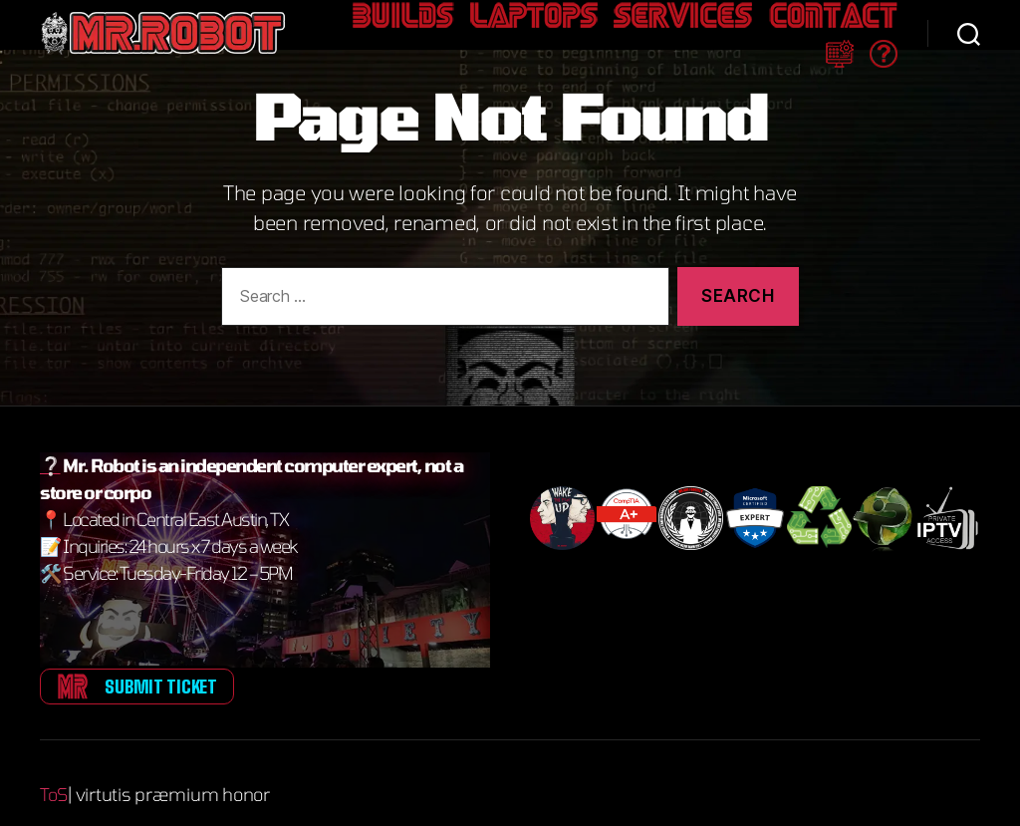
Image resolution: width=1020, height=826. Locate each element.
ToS (54, 772)
